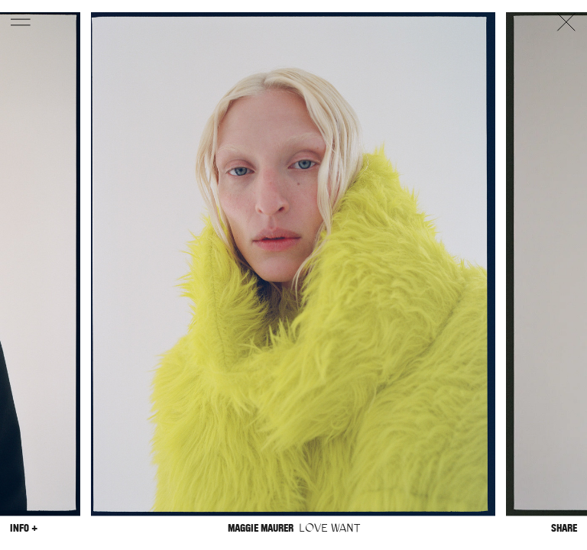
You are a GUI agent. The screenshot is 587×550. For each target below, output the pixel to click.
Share (564, 528)
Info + (23, 528)
